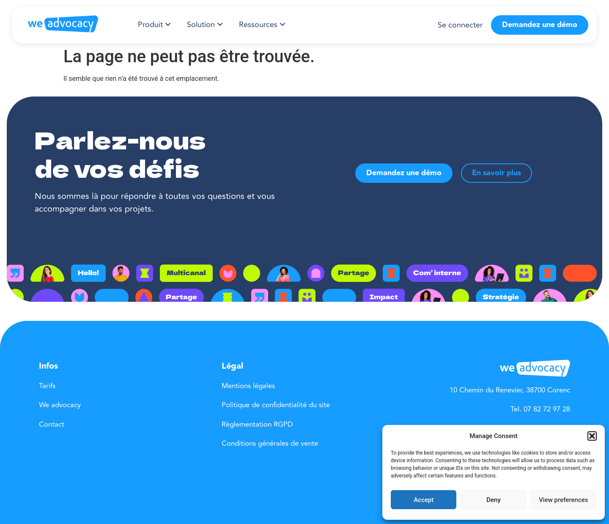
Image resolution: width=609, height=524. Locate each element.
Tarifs (47, 386)
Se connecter (460, 25)
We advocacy (60, 405)
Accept (423, 500)
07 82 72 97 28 (547, 409)
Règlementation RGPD (257, 424)
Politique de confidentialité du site (276, 405)
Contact (51, 424)
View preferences (563, 500)
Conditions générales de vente (270, 443)
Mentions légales (248, 386)
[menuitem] (154, 24)
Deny (493, 500)
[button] (592, 436)
